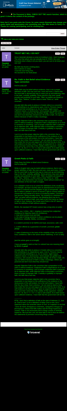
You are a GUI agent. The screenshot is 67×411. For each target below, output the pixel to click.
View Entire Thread (58, 48)
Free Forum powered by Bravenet (33, 329)
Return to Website (6, 31)
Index (13, 31)
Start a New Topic (6, 43)
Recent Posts (5, 33)
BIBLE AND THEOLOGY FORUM (12, 39)
